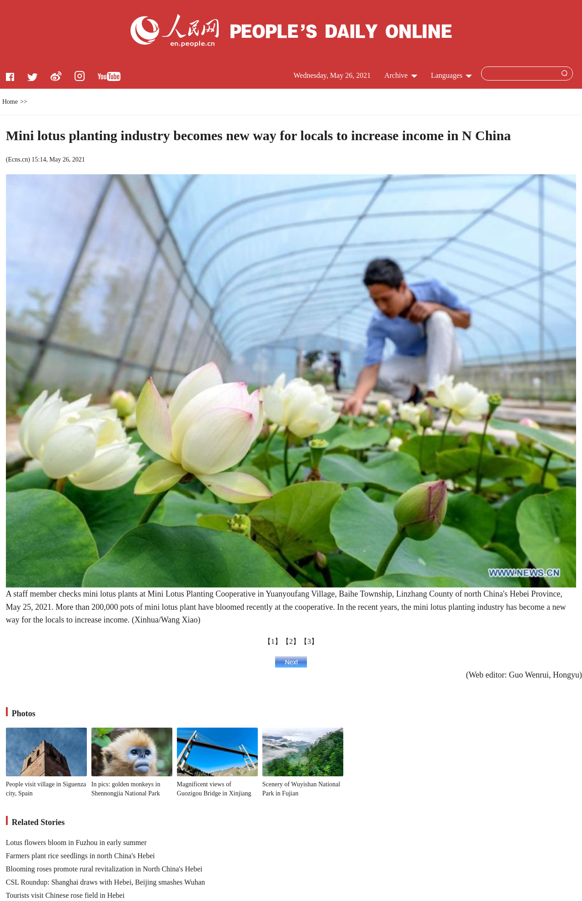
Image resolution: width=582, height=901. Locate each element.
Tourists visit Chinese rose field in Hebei (65, 895)
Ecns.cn (18, 159)
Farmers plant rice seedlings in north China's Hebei (80, 856)
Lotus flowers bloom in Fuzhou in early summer (76, 842)
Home (10, 101)
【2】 (291, 641)
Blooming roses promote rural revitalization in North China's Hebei (104, 869)
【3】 (309, 641)
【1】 (273, 641)
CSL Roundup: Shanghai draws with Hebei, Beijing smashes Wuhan (105, 882)
